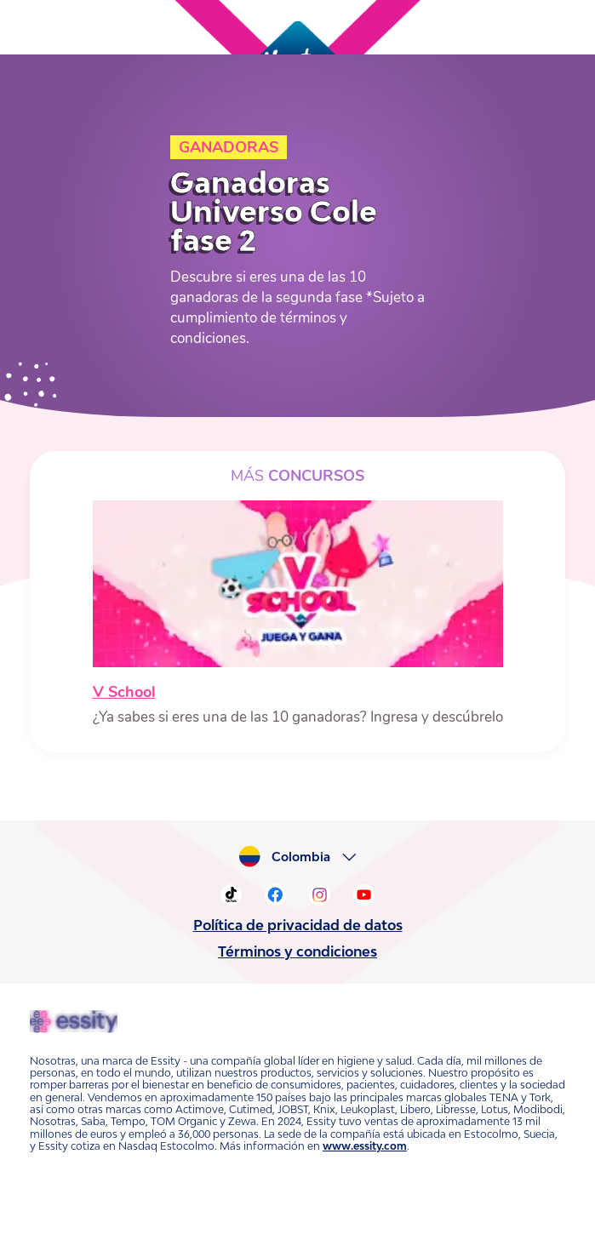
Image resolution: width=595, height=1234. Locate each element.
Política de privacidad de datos (298, 925)
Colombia (301, 857)
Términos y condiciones (297, 951)
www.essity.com (365, 1146)
